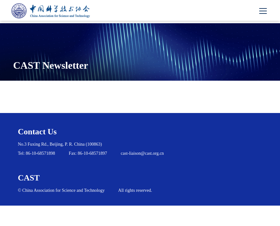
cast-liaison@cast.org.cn (142, 153)
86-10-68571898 (40, 153)
